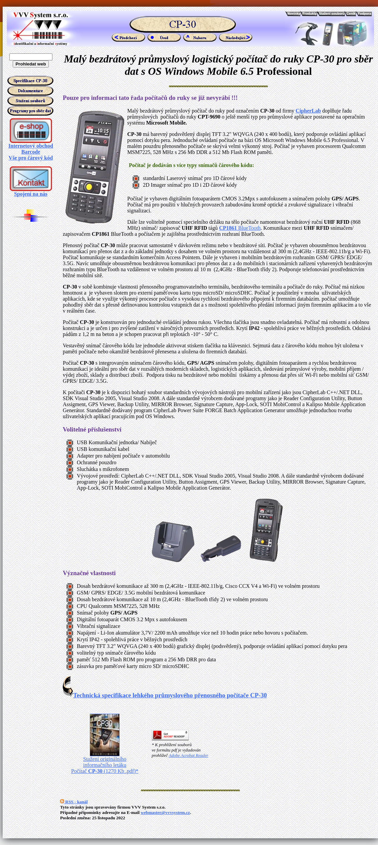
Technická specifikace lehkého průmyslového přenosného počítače (165, 695)
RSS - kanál (73, 801)
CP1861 (228, 228)
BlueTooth (248, 228)
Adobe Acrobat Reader (188, 755)
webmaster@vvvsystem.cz (165, 812)
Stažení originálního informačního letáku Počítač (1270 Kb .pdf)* (104, 762)
